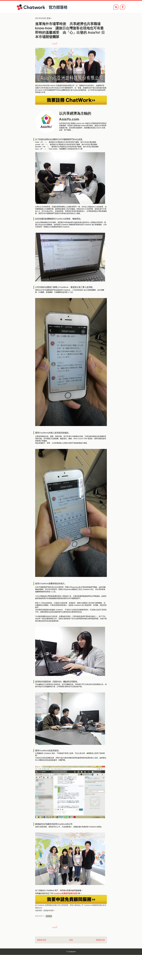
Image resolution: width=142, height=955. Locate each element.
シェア (54, 43)
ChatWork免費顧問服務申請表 (65, 893)
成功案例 (49, 916)
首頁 (71, 940)
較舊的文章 (100, 940)
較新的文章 (41, 940)
